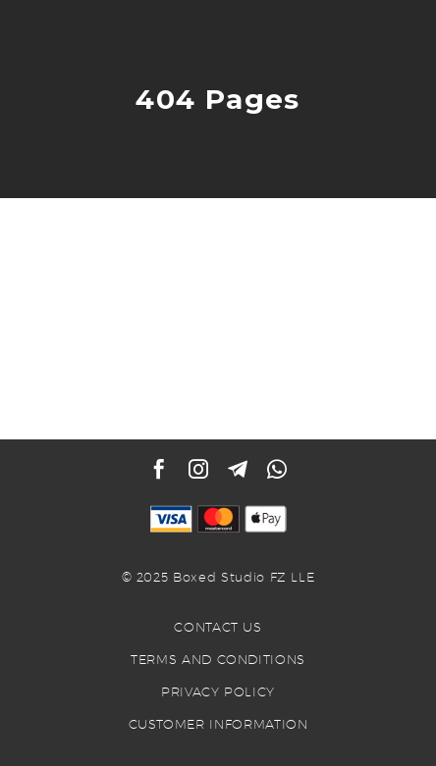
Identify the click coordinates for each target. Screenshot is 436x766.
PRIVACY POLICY (218, 691)
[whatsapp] (277, 469)
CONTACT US (218, 627)
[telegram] (237, 469)
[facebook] (159, 469)
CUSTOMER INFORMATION (218, 724)
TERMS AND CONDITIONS (218, 659)
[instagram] (198, 469)
